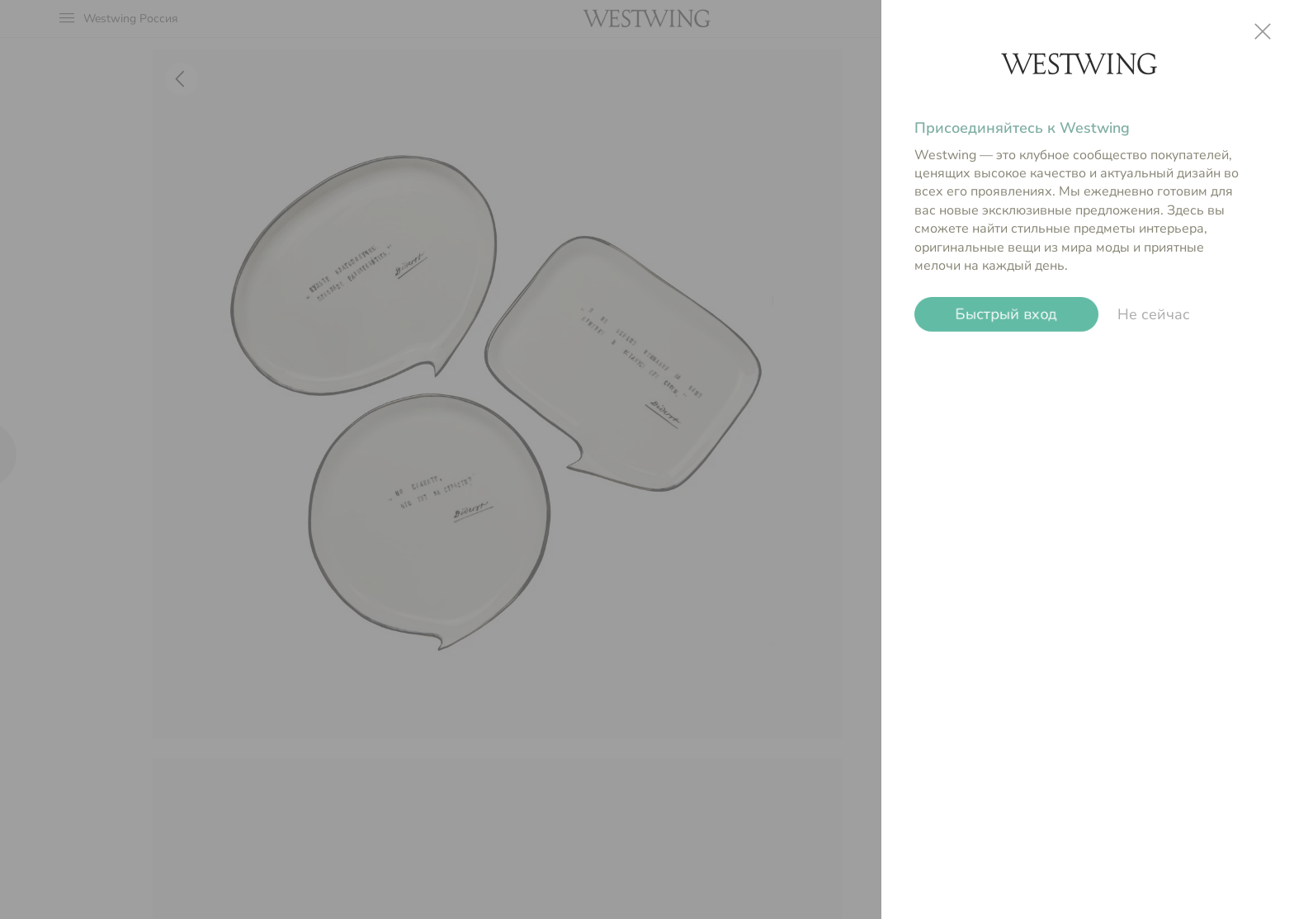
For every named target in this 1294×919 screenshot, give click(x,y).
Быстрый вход (1006, 314)
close (1262, 31)
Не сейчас (1153, 314)
